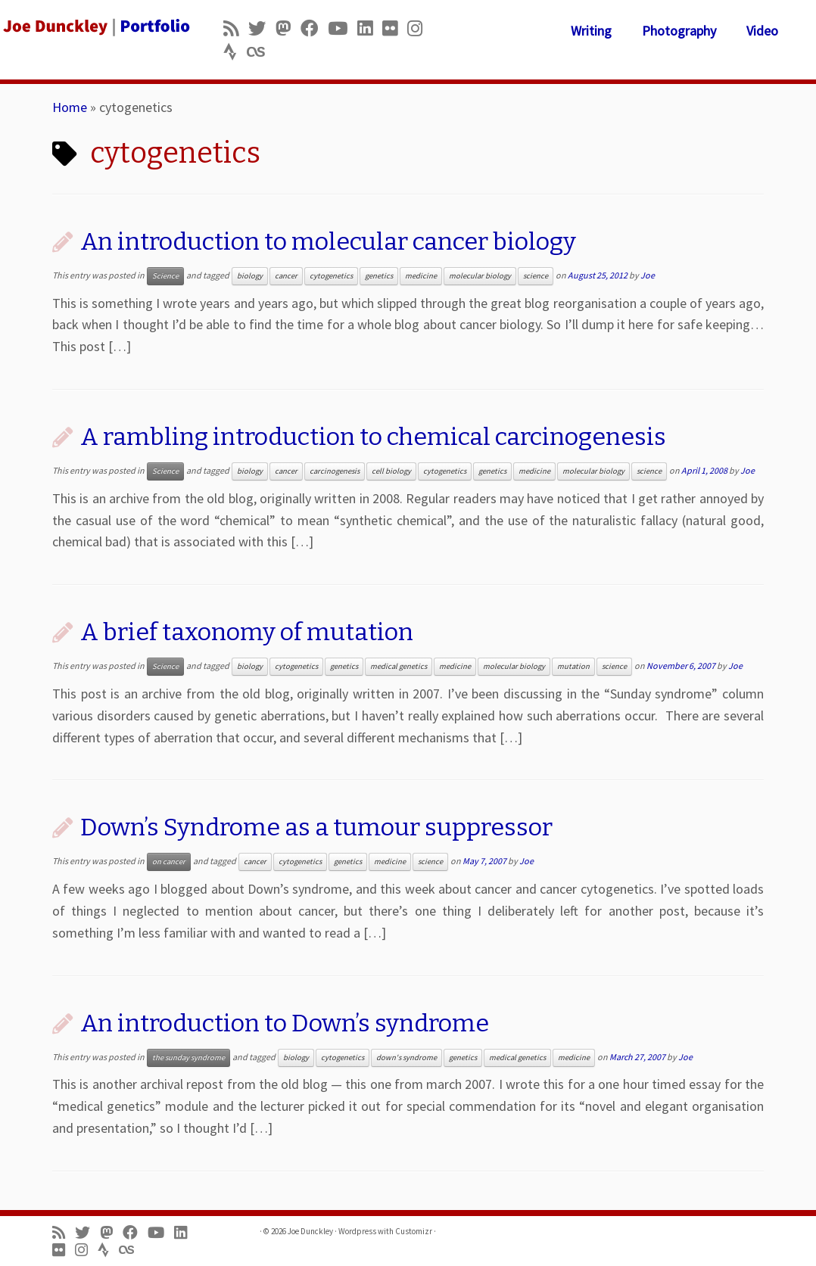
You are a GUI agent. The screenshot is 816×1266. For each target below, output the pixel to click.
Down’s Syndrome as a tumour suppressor (316, 827)
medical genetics (398, 666)
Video (762, 30)
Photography (679, 30)
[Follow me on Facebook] (314, 28)
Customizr (413, 1231)
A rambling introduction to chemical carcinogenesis (373, 436)
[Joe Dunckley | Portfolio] (95, 26)
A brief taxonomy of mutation (246, 631)
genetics (379, 276)
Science (165, 276)
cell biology (391, 471)
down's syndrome (406, 1057)
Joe (647, 275)
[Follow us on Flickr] (394, 28)
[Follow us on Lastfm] (260, 52)
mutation (573, 666)
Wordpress (357, 1231)
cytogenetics (331, 276)
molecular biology (480, 276)
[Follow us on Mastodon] (288, 28)
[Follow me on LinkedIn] (369, 28)
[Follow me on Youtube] (342, 28)
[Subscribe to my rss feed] (235, 28)
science (535, 276)
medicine (421, 276)
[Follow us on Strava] (235, 52)
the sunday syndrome (188, 1057)
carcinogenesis (335, 471)
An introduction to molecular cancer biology (328, 241)
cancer (286, 276)
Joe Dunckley (310, 1231)
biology (250, 276)
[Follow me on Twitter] (262, 28)
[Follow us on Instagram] (419, 28)
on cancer (168, 861)
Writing (591, 30)
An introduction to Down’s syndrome (284, 1023)
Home (69, 107)
